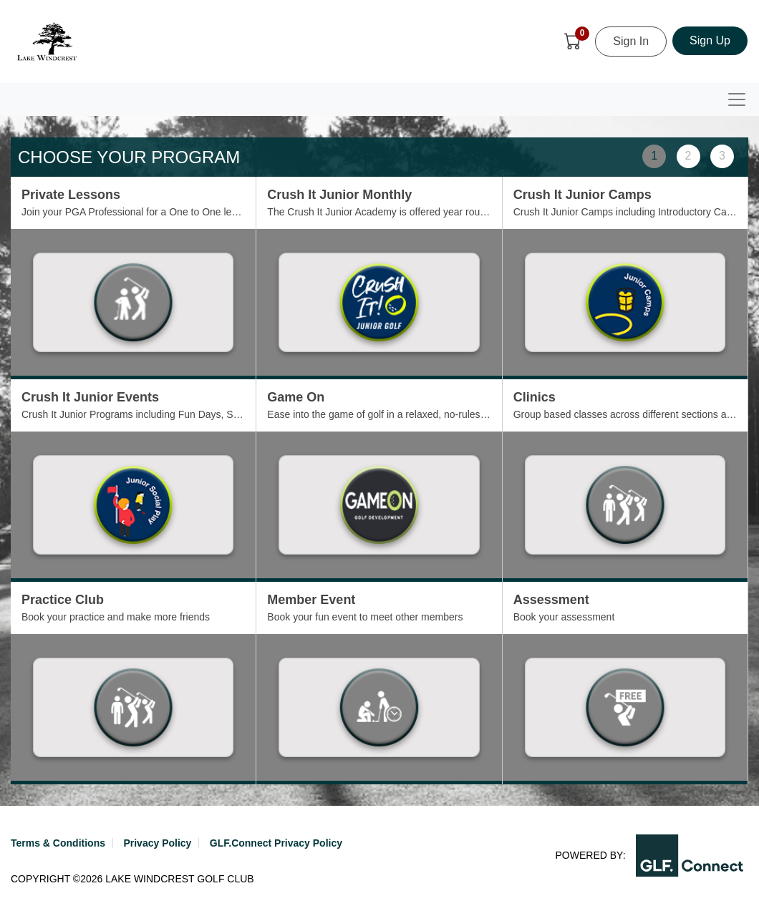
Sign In (631, 41)
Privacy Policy (157, 843)
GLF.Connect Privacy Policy (276, 843)
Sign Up (710, 40)
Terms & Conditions (58, 843)
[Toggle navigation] (737, 99)
